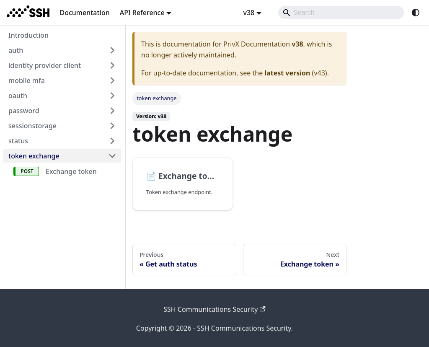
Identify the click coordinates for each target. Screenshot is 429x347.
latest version (287, 73)
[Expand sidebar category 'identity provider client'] (112, 65)
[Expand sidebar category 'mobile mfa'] (112, 80)
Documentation (84, 12)
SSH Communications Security (214, 309)
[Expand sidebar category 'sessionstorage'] (112, 125)
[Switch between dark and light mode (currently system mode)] (415, 12)
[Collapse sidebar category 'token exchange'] (112, 156)
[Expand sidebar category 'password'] (112, 110)
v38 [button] (248, 12)
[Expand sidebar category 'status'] (112, 141)
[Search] (341, 12)
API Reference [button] (142, 12)
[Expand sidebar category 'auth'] (112, 50)
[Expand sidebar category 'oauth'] (112, 95)
